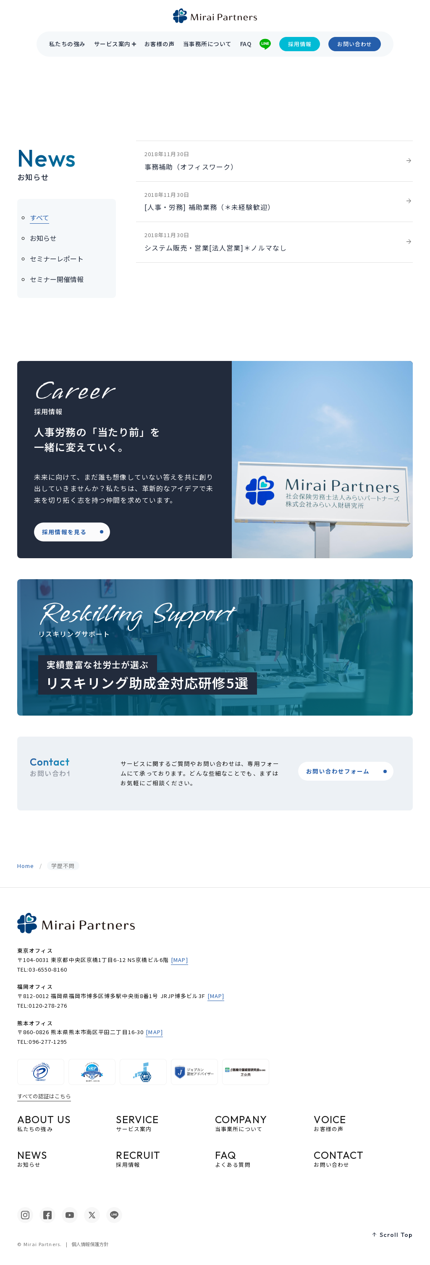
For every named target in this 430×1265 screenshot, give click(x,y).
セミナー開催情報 (57, 279)
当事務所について (207, 44)
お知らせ (43, 238)
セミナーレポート (57, 259)
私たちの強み (67, 44)
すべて (39, 217)
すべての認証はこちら (44, 1096)
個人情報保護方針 (89, 1244)
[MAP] (179, 960)
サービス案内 (112, 44)
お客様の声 (159, 44)
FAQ (245, 44)
